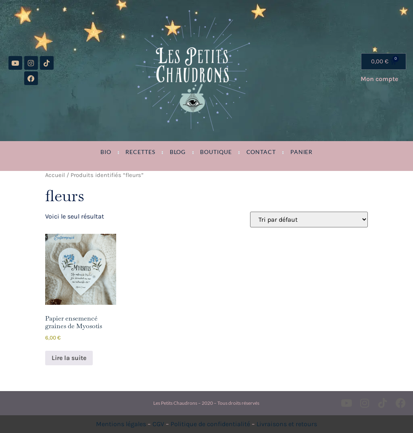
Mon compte (379, 79)
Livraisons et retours (287, 424)
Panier (301, 152)
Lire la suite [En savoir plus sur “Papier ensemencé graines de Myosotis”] (69, 358)
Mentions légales (121, 424)
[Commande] (309, 219)
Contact (261, 152)
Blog (178, 152)
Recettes (140, 152)
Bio (105, 152)
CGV (158, 424)
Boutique (216, 152)
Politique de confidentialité (210, 424)
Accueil (55, 175)
